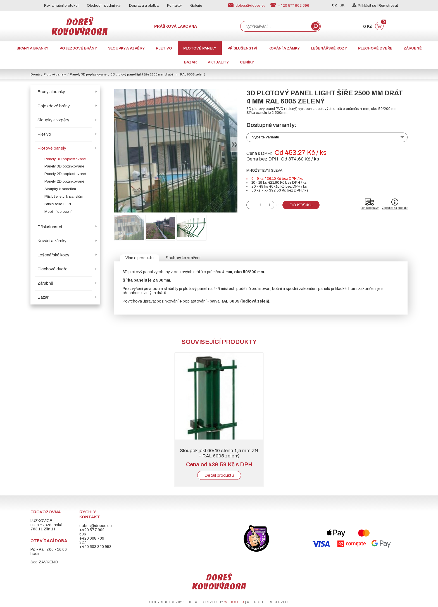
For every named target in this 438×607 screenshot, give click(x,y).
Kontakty (174, 6)
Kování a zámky (284, 48)
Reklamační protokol (61, 6)
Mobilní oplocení (58, 212)
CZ (334, 5)
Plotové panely (199, 48)
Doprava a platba (144, 6)
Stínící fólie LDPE (58, 204)
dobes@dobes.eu (250, 5)
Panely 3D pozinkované (64, 166)
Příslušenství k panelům (63, 197)
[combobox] (275, 26)
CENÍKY (247, 62)
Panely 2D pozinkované (64, 181)
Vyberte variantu (265, 137)
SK (342, 5)
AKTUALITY (218, 62)
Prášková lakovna (176, 26)
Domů (35, 74)
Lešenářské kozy (329, 48)
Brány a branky (32, 48)
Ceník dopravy (370, 207)
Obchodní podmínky (104, 6)
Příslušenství (242, 48)
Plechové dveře (375, 48)
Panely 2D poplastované (65, 174)
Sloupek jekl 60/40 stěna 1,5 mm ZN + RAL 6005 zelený (219, 453)
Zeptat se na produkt (395, 207)
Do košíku (301, 205)
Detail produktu (219, 475)
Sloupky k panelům (60, 189)
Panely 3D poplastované (88, 74)
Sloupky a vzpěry (126, 48)
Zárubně (413, 48)
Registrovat (388, 6)
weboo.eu (234, 602)
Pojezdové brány (78, 48)
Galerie (196, 6)
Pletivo (164, 48)
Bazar (190, 62)
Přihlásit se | (365, 6)
